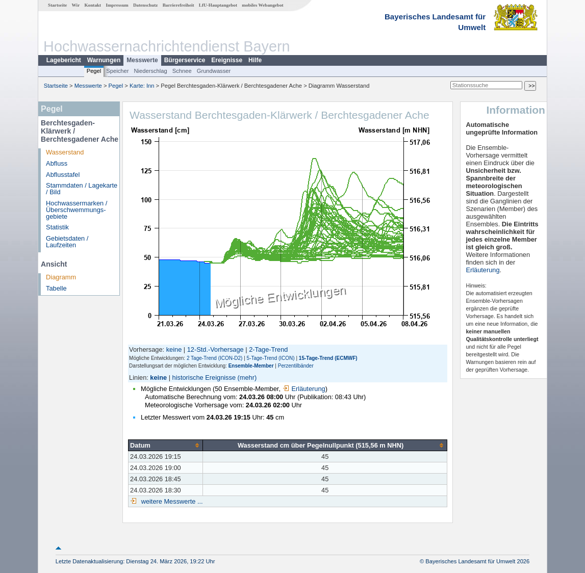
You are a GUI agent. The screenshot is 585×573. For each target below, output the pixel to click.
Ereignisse (226, 60)
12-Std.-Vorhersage (215, 349)
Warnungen (104, 60)
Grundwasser (214, 71)
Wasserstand (65, 152)
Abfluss (56, 163)
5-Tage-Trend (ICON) (271, 358)
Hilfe (255, 60)
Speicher (117, 71)
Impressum (117, 5)
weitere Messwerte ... (170, 501)
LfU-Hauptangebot (218, 5)
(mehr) (247, 377)
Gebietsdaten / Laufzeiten (67, 242)
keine (174, 349)
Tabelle (56, 288)
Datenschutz (145, 5)
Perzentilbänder (296, 366)
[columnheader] (166, 445)
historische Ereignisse (204, 377)
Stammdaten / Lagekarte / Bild (81, 188)
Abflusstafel (63, 174)
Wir (76, 5)
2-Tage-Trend (268, 349)
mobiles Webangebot (262, 5)
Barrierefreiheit (178, 5)
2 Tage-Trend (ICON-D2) (214, 358)
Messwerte (142, 60)
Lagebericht (63, 60)
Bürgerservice (185, 60)
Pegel (94, 71)
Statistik (57, 227)
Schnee (182, 71)
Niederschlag (150, 71)
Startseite (57, 5)
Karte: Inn (142, 86)
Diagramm (61, 277)
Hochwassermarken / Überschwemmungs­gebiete (76, 209)
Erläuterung (304, 389)
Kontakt (92, 5)
